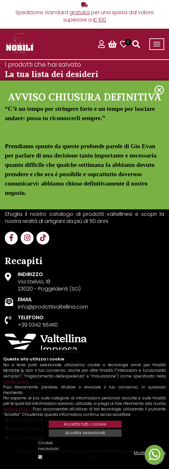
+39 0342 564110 (38, 325)
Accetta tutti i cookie (85, 424)
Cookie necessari (48, 446)
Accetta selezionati (85, 433)
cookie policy (16, 381)
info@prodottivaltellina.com (53, 307)
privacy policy (17, 409)
